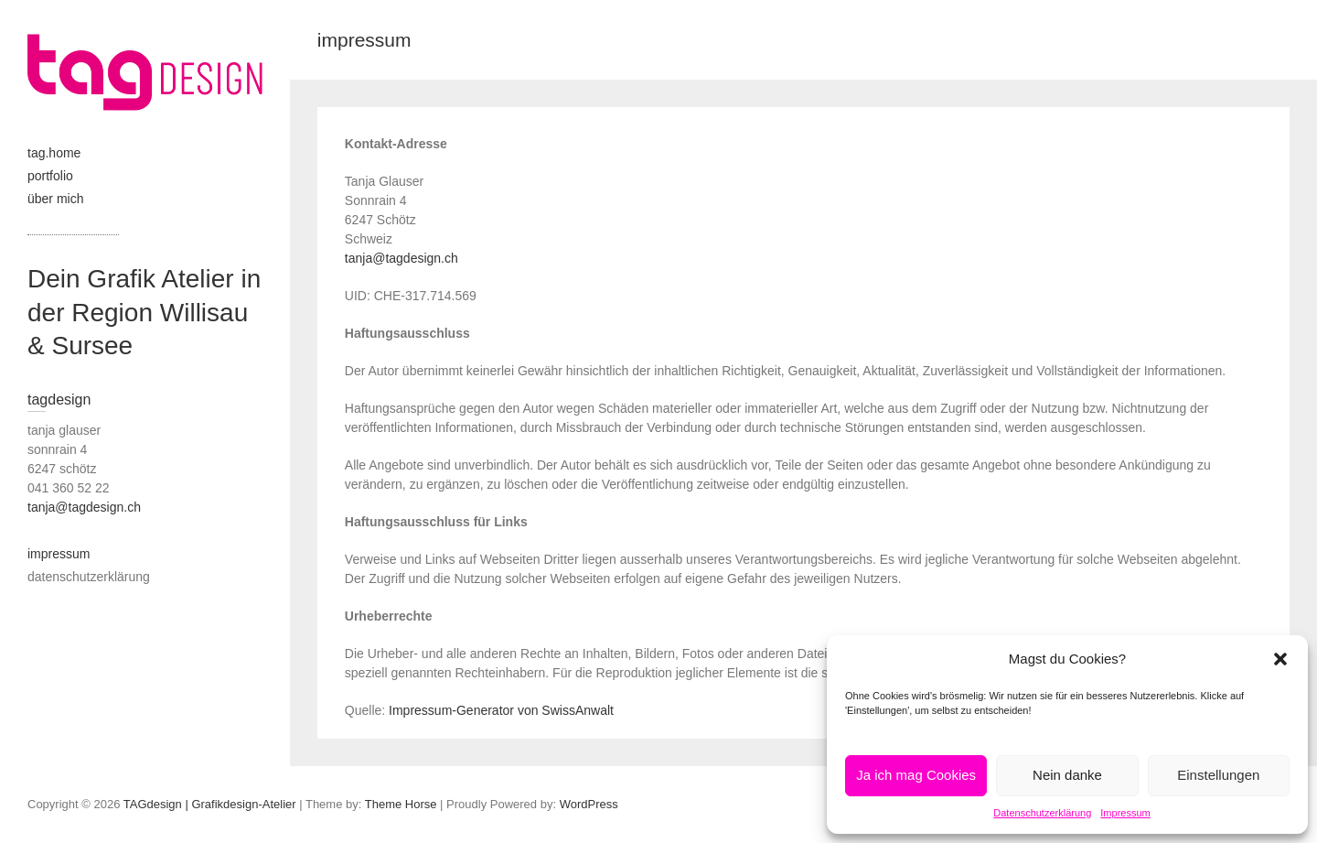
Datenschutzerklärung (1042, 812)
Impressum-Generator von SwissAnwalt (501, 710)
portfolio (50, 175)
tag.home (53, 153)
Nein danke (1067, 775)
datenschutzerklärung (88, 576)
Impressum (1125, 812)
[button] (1280, 659)
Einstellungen (1218, 775)
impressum (58, 553)
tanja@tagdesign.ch (401, 258)
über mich (55, 198)
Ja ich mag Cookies (916, 775)
